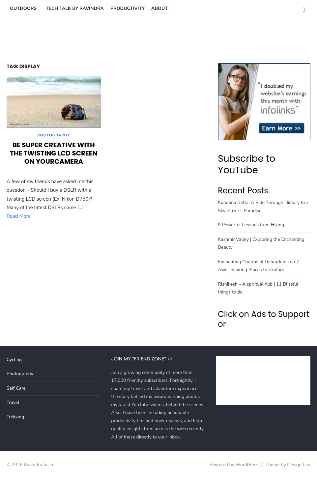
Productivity (127, 8)
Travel (13, 402)
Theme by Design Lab (288, 465)
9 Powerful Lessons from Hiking (251, 225)
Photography (53, 136)
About (159, 8)
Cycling (14, 359)
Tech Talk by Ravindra (75, 8)
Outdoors (23, 8)
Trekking (15, 417)
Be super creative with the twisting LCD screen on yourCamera (54, 154)
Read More (19, 217)
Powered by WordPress (234, 465)
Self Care (16, 388)
